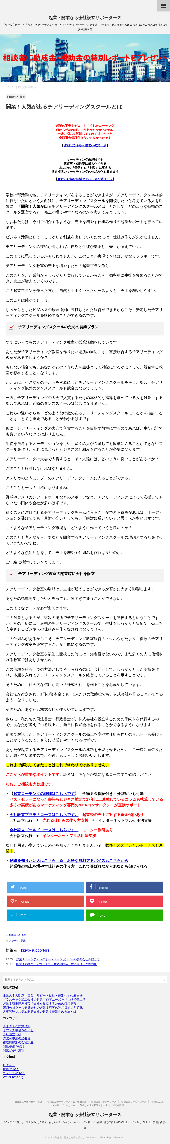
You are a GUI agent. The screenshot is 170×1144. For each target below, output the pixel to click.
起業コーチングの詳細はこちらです (44, 793)
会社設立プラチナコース (103, 1101)
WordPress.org (13, 1077)
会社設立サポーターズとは (28, 1101)
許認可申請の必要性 (16, 1038)
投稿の (11, 1069)
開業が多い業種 (18, 934)
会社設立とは (12, 1034)
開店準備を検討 (13, 1046)
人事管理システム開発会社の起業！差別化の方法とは (39, 1011)
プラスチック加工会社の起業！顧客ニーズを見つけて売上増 (44, 999)
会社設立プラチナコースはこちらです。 (44, 815)
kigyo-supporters (35, 950)
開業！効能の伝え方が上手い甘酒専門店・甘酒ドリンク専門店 (56, 964)
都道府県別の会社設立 (18, 1042)
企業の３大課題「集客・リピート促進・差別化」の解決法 (43, 995)
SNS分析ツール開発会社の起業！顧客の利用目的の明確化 (43, 1007)
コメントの (14, 1073)
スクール (14, 940)
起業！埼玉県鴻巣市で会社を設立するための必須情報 (39, 1003)
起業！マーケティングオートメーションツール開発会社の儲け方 (58, 959)
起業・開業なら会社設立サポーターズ (85, 17)
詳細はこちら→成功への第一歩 (85, 145)
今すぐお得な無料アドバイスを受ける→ (85, 179)
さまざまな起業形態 (16, 1026)
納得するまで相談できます (94, 1105)
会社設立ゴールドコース (133, 1101)
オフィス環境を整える (18, 1030)
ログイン (9, 1065)
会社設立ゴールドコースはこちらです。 (44, 830)
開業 (23, 940)
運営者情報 (118, 1105)
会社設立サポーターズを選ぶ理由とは (66, 1101)
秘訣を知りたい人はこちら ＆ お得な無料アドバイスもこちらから (69, 860)
